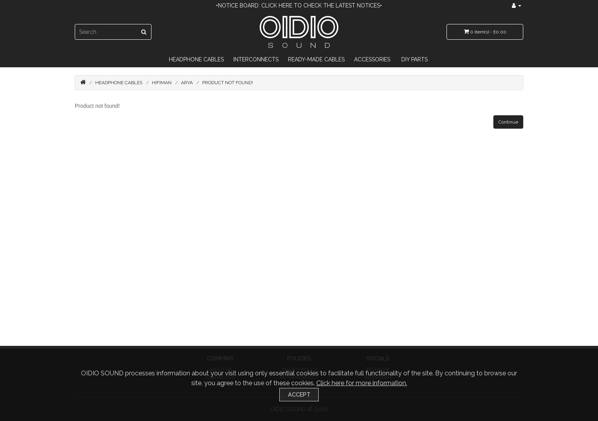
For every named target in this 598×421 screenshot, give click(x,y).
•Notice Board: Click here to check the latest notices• (299, 5)
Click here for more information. (361, 383)
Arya (187, 82)
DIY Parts (414, 59)
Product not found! (227, 82)
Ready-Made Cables (316, 59)
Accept (299, 394)
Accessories (372, 59)
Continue (508, 122)
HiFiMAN (162, 82)
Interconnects (256, 59)
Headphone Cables (196, 59)
